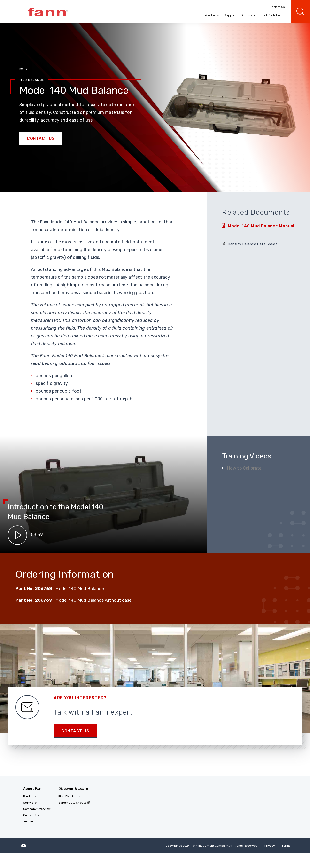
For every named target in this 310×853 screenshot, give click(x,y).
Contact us (75, 730)
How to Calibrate (244, 468)
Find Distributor (272, 15)
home (23, 68)
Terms (286, 845)
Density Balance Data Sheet (252, 244)
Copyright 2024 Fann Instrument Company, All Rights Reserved (211, 845)
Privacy (269, 845)
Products (212, 15)
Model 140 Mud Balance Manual (261, 225)
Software (248, 15)
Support (230, 15)
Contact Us (277, 6)
